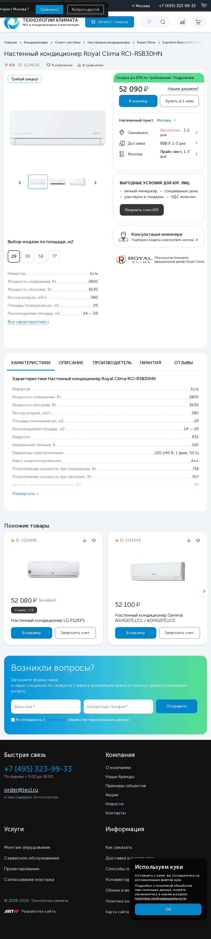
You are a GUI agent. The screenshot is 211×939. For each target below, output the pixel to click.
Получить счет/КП (142, 210)
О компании (118, 767)
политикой (56, 719)
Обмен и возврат (123, 890)
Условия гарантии (124, 879)
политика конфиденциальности (160, 898)
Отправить (176, 706)
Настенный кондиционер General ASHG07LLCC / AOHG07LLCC (149, 618)
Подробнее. (184, 78)
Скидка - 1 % (24, 610)
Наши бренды (120, 776)
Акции (112, 794)
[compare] (182, 22)
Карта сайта (117, 912)
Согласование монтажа (29, 879)
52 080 (24, 600)
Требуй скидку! (24, 79)
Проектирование (21, 868)
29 (13, 256)
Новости (115, 803)
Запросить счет (75, 632)
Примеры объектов (126, 785)
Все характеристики (28, 321)
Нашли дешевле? (183, 88)
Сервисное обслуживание (31, 858)
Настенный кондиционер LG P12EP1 (48, 620)
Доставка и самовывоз (130, 858)
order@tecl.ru (21, 789)
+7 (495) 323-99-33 (177, 5)
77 (54, 256)
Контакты (116, 813)
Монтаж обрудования (27, 847)
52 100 (127, 604)
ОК (168, 909)
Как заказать (119, 847)
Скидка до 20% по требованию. (155, 78)
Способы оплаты (124, 868)
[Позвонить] (201, 5)
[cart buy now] (199, 22)
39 (27, 256)
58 (40, 256)
